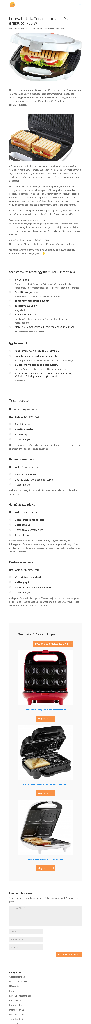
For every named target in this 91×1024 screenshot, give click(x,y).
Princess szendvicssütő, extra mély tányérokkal (45, 784)
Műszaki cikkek (16, 1014)
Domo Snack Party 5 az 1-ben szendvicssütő (45, 709)
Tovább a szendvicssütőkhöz (51, 643)
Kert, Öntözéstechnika (20, 995)
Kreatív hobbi (15, 1005)
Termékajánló (16, 1019)
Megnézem (44, 718)
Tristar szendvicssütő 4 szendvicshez (45, 859)
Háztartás (38, 28)
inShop (17, 28)
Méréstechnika (16, 1009)
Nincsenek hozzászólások (54, 28)
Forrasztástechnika (18, 981)
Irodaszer (14, 990)
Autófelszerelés (17, 976)
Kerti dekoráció (16, 1000)
